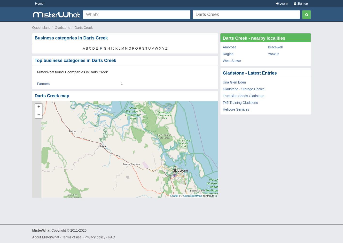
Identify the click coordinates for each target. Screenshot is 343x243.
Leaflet (174, 195)
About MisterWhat (45, 237)
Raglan (228, 54)
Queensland (41, 28)
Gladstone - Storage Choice (244, 89)
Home (39, 3)
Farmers (43, 84)
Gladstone (62, 28)
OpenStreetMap (192, 195)
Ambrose (229, 47)
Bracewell (275, 47)
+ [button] (38, 107)
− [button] (38, 114)
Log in (282, 3)
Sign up (301, 3)
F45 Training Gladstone (240, 103)
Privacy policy (95, 237)
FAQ (111, 237)
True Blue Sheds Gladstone (243, 96)
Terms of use (71, 237)
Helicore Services (236, 109)
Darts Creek (84, 28)
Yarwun (273, 54)
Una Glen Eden (234, 82)
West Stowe (232, 61)
